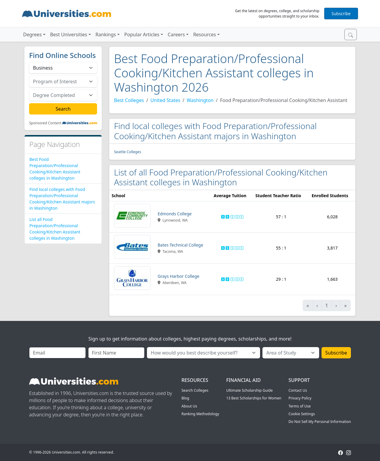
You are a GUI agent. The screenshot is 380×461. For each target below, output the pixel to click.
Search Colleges (194, 390)
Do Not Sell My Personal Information (320, 421)
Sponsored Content (45, 123)
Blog (185, 398)
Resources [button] (204, 34)
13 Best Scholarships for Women (253, 398)
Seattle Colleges (127, 151)
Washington (200, 100)
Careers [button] (176, 34)
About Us (189, 406)
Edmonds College (175, 214)
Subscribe (341, 13)
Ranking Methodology (200, 413)
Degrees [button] (32, 34)
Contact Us (298, 390)
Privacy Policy (300, 398)
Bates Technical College (180, 245)
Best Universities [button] (68, 34)
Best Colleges (129, 100)
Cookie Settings (302, 413)
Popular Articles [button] (141, 34)
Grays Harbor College (179, 276)
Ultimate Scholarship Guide (249, 390)
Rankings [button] (106, 34)
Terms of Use (300, 406)
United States (165, 100)
